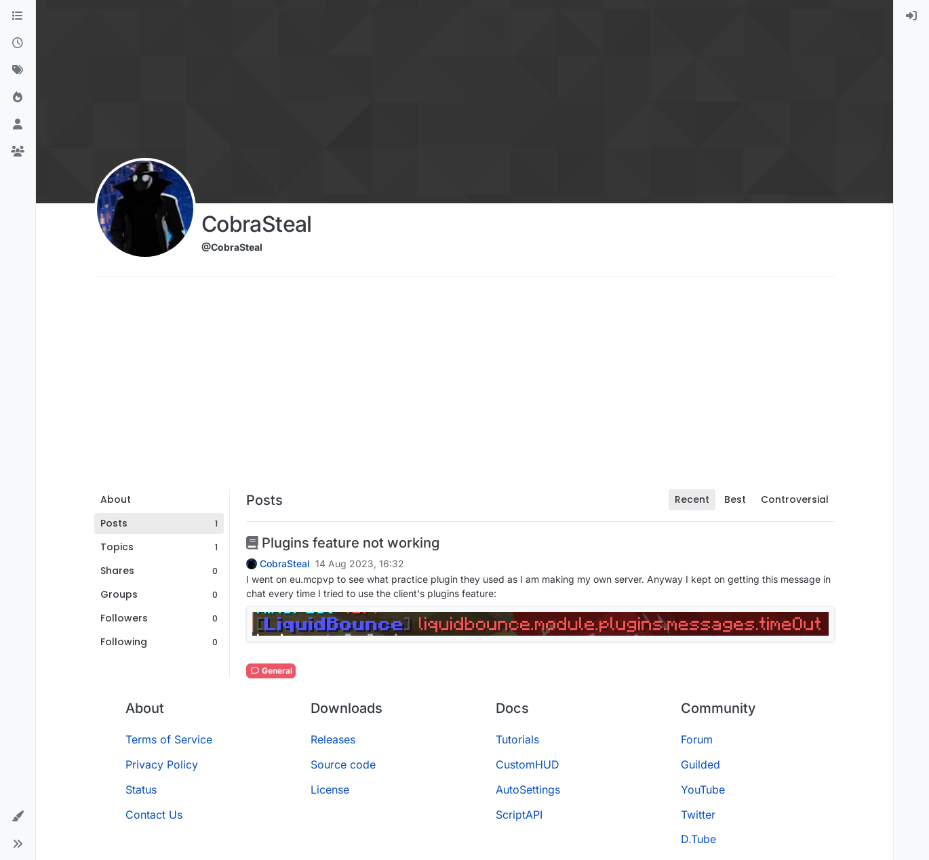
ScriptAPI (519, 814)
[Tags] (17, 70)
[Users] (17, 125)
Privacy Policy (161, 764)
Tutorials (517, 739)
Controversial (795, 499)
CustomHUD (527, 764)
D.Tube (698, 839)
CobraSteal (285, 564)
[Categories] (17, 16)
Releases (333, 739)
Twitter (698, 814)
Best (735, 499)
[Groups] (17, 152)
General (271, 671)
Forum (697, 739)
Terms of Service (168, 739)
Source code (343, 764)
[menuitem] (911, 16)
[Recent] (17, 43)
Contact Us (153, 814)
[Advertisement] (464, 388)
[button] (17, 816)
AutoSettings (528, 789)
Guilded (700, 764)
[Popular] (17, 97)
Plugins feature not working (342, 543)
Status (141, 789)
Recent (692, 499)
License (330, 789)
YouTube (703, 789)
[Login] (911, 16)
